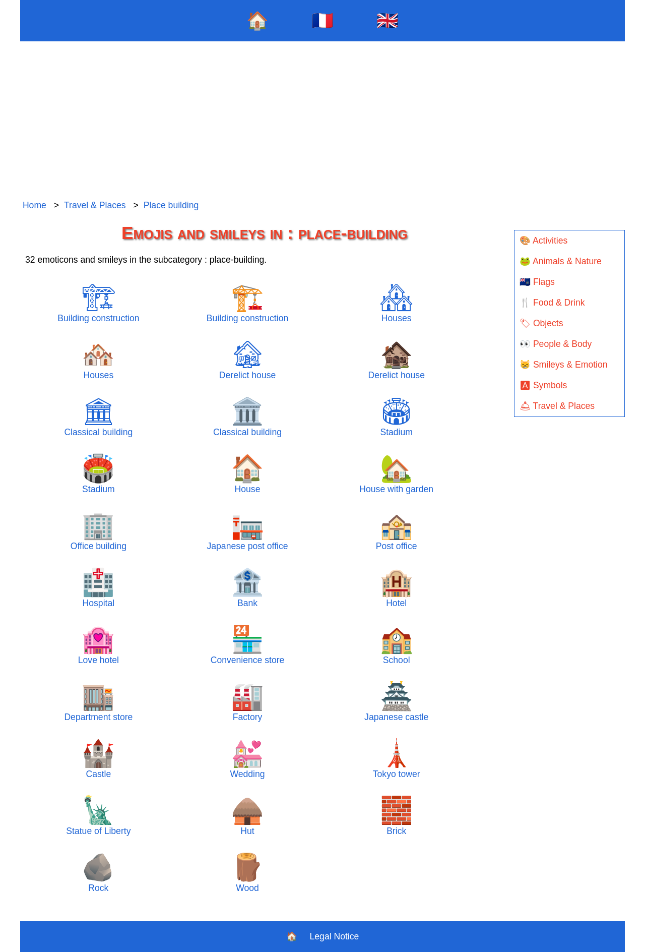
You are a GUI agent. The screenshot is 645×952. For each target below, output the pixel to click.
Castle (98, 758)
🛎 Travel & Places (557, 406)
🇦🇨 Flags (537, 282)
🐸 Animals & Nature (561, 261)
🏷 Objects (541, 323)
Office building (98, 530)
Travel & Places (95, 205)
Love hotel (98, 644)
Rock (98, 872)
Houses (396, 302)
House (247, 473)
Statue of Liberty (98, 815)
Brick (396, 815)
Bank (247, 587)
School (396, 644)
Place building (171, 205)
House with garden (396, 473)
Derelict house (247, 359)
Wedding (247, 758)
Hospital (98, 587)
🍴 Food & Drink (552, 303)
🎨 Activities (543, 240)
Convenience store (248, 644)
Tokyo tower (396, 758)
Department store (98, 701)
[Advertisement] (322, 121)
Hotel (396, 587)
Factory (247, 701)
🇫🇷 (322, 20)
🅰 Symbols (543, 385)
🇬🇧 (387, 20)
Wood (247, 872)
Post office (396, 530)
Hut (247, 815)
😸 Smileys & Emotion (564, 365)
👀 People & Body (556, 344)
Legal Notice (334, 936)
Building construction (98, 302)
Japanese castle (396, 701)
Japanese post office (247, 530)
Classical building (98, 416)
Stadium (396, 416)
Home (34, 205)
